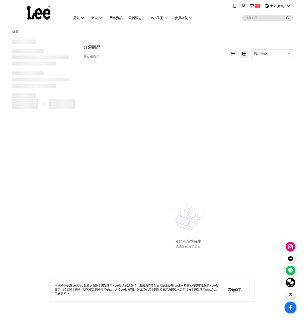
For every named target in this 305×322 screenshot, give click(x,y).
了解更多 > (62, 293)
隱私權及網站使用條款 (97, 289)
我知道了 (234, 290)
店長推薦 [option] (260, 53)
